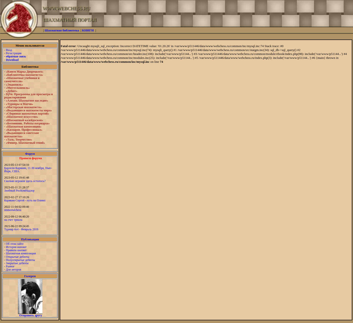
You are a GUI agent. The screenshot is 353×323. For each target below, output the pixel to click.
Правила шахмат (16, 250)
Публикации (30, 239)
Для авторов (13, 269)
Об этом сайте (15, 243)
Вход (9, 50)
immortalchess (12, 210)
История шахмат (16, 247)
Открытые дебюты (17, 256)
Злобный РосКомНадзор (19, 190)
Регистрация (14, 53)
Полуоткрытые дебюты (20, 260)
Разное (10, 266)
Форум (30, 153)
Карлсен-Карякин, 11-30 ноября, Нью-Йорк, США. (28, 169)
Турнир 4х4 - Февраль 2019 (21, 229)
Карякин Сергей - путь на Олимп (24, 200)
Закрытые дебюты (17, 263)
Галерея (30, 276)
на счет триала (13, 219)
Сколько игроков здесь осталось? (25, 181)
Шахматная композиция (21, 253)
